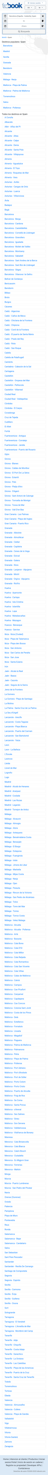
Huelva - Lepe (11, 611)
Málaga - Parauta (12, 888)
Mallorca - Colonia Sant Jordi (18, 1008)
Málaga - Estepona (13, 851)
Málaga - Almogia (12, 823)
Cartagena (9, 371)
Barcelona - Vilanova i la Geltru (18, 274)
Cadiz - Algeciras (12, 311)
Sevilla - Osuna (11, 1303)
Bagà (7, 210)
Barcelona (7, 45)
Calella (8, 353)
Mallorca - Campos (13, 985)
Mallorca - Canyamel (14, 994)
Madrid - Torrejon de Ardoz (17, 809)
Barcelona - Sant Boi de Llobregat (20, 265)
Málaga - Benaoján (13, 842)
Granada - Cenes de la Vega (17, 551)
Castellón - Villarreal (14, 389)
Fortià (7, 431)
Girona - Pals (10, 482)
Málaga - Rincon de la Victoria (18, 892)
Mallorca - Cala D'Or (14, 948)
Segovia (8, 1275)
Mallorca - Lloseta (13, 1031)
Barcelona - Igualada (14, 242)
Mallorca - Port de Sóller (15, 1077)
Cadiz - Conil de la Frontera (17, 330)
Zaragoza (9, 1446)
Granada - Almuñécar (14, 537)
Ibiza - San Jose (12, 657)
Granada (7, 62)
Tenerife (8, 1335)
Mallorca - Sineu (12, 1119)
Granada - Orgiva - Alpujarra (17, 579)
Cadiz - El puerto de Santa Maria (19, 334)
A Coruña (9, 117)
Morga (7, 1174)
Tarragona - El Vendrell (15, 1322)
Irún (6, 666)
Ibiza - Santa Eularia (14, 662)
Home (6, 1459)
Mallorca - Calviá (12, 980)
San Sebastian (11, 1252)
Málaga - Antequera (13, 832)
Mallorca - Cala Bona (14, 943)
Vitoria (7, 1432)
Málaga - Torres (12, 911)
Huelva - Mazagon (13, 620)
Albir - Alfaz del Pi (13, 126)
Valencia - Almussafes (15, 1405)
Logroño (8, 772)
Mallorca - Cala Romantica (17, 962)
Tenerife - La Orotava (14, 1358)
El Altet (8, 426)
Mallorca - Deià (11, 1017)
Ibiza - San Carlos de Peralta (17, 652)
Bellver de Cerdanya (14, 279)
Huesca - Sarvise (12, 629)
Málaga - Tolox (11, 902)
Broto (7, 297)
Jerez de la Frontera (14, 689)
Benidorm (7, 68)
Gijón (7, 454)
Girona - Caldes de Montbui (17, 468)
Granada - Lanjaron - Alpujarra (18, 569)
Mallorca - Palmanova (14, 1049)
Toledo (8, 1382)
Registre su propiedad (16, 1465)
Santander (9, 1262)
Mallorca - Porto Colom (15, 1082)
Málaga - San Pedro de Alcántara (19, 897)
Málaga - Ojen (11, 883)
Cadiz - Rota (10, 343)
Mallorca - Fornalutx (14, 1026)
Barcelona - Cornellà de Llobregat (20, 233)
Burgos (8, 302)
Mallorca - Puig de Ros (15, 1095)
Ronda (7, 1229)
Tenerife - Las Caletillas (15, 1363)
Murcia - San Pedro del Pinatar (18, 1188)
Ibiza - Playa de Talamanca (17, 639)
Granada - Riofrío (12, 583)
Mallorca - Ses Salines (15, 1114)
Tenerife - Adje (11, 1340)
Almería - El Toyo (12, 168)
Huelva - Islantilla (12, 606)
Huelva (8, 588)
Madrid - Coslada (12, 796)
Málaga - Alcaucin (13, 819)
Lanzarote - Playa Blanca (16, 726)
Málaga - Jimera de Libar (16, 865)
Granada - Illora (11, 565)
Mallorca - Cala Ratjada (15, 957)
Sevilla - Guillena (12, 1298)
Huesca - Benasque (13, 625)
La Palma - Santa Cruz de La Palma (20, 708)
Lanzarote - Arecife (13, 717)
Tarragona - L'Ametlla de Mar (18, 1326)
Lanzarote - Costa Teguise (16, 722)
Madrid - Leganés (12, 805)
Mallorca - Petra (12, 1054)
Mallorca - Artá (11, 934)
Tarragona (9, 1317)
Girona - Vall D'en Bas (14, 509)
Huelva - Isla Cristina (14, 602)
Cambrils (9, 362)
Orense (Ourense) (13, 1197)
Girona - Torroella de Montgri (17, 500)
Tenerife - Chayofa (13, 1345)
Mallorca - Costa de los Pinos (18, 1012)
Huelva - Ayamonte (13, 593)
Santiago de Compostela (16, 1271)
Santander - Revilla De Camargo (19, 1266)
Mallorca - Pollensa (11, 108)
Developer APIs (34, 1465)
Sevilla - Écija (10, 1294)
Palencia (8, 1206)
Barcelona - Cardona (14, 223)
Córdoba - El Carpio (13, 408)
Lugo (7, 777)
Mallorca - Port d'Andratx (16, 1072)
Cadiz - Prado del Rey (14, 339)
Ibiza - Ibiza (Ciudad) (14, 634)
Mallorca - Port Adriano (15, 1068)
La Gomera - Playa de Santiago (18, 699)
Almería (8, 159)
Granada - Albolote (13, 533)
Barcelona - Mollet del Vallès (17, 246)
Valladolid (9, 1418)
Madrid (6, 51)
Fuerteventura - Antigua (15, 436)
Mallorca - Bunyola (13, 939)
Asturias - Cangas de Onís (16, 186)
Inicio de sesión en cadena (30, 1462)
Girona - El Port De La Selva (17, 473)
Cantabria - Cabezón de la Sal (18, 366)
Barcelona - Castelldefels (16, 228)
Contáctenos (24, 1468)
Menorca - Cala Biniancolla (17, 1142)
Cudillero (9, 422)
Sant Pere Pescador (14, 1257)
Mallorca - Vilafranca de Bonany (19, 1132)
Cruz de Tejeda (11, 417)
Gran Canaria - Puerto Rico (17, 523)
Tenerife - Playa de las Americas (19, 1368)
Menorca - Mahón (13, 1169)
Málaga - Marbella (13, 869)
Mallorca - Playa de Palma (15, 85)
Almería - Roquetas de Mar (17, 173)
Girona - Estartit (12, 477)
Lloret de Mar (11, 768)
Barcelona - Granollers (15, 237)
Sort (6, 1308)
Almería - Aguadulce (14, 163)
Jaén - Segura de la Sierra (16, 685)
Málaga (8, 814)
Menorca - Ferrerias (13, 1165)
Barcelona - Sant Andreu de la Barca (21, 260)
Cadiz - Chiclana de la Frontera (18, 320)
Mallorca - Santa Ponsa (15, 1105)
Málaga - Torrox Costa (15, 916)
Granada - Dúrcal (12, 556)
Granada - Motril (12, 574)
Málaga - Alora (11, 828)
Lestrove (8, 759)
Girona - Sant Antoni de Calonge (19, 496)
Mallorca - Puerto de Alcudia (17, 1091)
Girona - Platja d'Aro (13, 486)
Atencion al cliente (18, 1459)
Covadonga (10, 413)
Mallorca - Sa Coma (13, 1100)
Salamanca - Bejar (13, 1238)
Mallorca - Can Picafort (15, 989)
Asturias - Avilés (12, 182)
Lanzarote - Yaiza (12, 740)
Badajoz (8, 205)
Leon (7, 745)
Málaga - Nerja (9, 79)
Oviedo (8, 1202)
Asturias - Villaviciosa (14, 196)
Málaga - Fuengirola (14, 856)
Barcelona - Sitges (13, 270)
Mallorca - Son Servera (15, 1123)
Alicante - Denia (12, 145)
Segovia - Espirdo (12, 1280)
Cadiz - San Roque (13, 348)
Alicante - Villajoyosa (14, 154)
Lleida (7, 763)
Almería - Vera (11, 177)
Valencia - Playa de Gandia (17, 1414)
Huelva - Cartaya (12, 597)
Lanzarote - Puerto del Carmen (18, 731)
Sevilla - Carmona (12, 1289)
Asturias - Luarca (12, 191)
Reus (7, 1225)
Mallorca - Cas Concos (15, 1003)
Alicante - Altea (11, 136)
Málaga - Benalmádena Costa (18, 837)
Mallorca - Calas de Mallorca (17, 975)
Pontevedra (10, 1220)
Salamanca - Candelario (15, 1243)
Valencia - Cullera (12, 1409)
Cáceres (8, 306)
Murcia (8, 1179)
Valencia (7, 74)
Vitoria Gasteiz (11, 1437)
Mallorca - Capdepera (14, 999)
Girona (8, 459)
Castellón (9, 376)
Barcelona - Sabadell (14, 256)
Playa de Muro (11, 1215)
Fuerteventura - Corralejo (16, 440)
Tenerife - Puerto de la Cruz (17, 1372)
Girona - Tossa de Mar (14, 505)
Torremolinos (9, 96)
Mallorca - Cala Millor (14, 952)
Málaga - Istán (11, 860)
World (4, 37)
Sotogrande (10, 1312)
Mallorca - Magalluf (13, 1035)
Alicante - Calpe (12, 140)
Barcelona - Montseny (14, 251)
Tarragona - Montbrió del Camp (19, 1331)
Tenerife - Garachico (14, 1354)
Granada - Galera (12, 560)
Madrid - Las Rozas (13, 800)
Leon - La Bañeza (12, 749)
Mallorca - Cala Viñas (14, 971)
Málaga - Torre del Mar (15, 906)
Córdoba (8, 403)
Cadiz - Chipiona (12, 325)
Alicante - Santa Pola (14, 150)
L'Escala (8, 754)
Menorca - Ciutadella (14, 1155)
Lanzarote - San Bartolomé (17, 736)
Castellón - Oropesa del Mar (17, 380)
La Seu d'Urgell (11, 712)
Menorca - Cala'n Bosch (15, 1151)
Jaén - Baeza (10, 676)
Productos (33, 1459)
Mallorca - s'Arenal (13, 1109)
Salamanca (10, 1234)
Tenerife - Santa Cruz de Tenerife (19, 1377)
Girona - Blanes (11, 463)
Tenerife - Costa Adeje (15, 1349)
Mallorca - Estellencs (14, 1022)
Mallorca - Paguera (13, 1040)
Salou (5, 102)
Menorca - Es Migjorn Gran (17, 1160)
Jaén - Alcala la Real (14, 671)
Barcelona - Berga (13, 219)
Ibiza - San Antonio (13, 648)
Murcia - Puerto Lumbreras (17, 1183)
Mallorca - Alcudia (13, 925)
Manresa (9, 1137)
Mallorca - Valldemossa (15, 1128)
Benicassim (10, 283)
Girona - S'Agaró (12, 491)
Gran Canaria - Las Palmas (17, 514)
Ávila (7, 200)
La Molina (9, 703)
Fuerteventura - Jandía (15, 445)
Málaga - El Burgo (12, 846)
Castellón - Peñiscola (14, 385)
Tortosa (8, 1391)
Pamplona (9, 1211)
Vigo (7, 1423)
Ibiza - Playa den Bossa (15, 643)
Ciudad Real (10, 394)
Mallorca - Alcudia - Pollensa (17, 929)
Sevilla (6, 57)
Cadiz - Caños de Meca (15, 316)
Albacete (9, 122)
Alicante (8, 131)
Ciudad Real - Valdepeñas (16, 399)
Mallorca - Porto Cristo (15, 1086)
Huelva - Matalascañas (15, 616)
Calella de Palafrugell (14, 357)
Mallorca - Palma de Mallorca (16, 91)
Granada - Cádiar (12, 542)
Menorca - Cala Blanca (15, 1146)
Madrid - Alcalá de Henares (17, 786)
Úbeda (7, 1395)
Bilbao (7, 293)
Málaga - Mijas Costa (14, 874)
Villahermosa (11, 1428)
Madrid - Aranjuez (13, 791)
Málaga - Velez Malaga (15, 920)
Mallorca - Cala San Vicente (17, 966)
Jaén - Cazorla (11, 680)
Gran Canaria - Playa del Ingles (18, 519)
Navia (7, 1192)
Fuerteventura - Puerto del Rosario (20, 449)
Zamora (8, 1442)
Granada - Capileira (13, 546)
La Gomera (10, 694)
